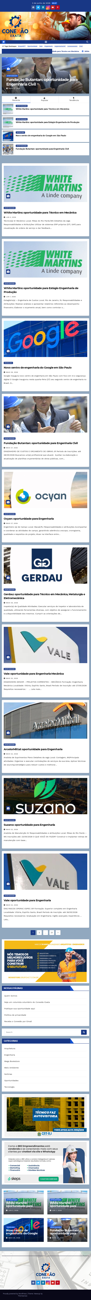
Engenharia (49, 46)
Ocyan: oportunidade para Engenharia (29, 518)
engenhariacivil (60, 46)
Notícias (8, 1074)
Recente (16, 99)
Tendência (74, 99)
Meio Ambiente (11, 1068)
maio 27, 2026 (14, 88)
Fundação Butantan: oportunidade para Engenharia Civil (42, 82)
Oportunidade (32, 46)
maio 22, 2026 (12, 754)
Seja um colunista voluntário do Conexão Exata (27, 1002)
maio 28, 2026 (12, 372)
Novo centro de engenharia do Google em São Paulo (38, 367)
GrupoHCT (21, 46)
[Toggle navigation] (46, 42)
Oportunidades (12, 75)
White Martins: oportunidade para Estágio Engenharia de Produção (66, 1207)
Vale (40, 46)
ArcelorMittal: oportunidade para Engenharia (33, 749)
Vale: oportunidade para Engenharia (27, 900)
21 (52, 932)
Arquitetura (9, 1048)
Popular (44, 99)
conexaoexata (72, 46)
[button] (87, 42)
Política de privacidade (15, 1015)
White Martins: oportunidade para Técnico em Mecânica (40, 212)
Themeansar (22, 1296)
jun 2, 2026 (11, 217)
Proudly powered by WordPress (15, 1294)
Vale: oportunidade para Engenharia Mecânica (34, 673)
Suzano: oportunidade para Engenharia (29, 824)
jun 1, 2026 (11, 297)
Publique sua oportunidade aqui (19, 1008)
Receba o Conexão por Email (18, 1021)
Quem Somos (10, 996)
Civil (80, 46)
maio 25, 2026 (12, 678)
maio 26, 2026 (12, 603)
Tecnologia (20, 132)
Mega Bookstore (12, 1061)
